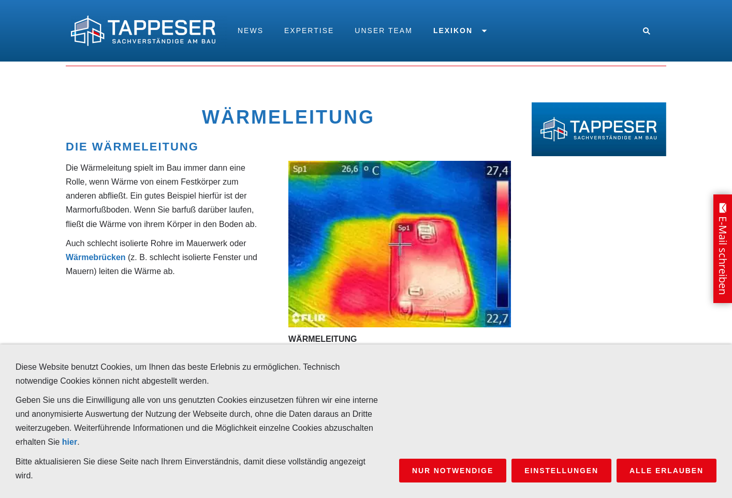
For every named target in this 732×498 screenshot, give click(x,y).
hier (69, 441)
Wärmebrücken (96, 257)
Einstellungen (561, 470)
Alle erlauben (666, 470)
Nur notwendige (452, 470)
